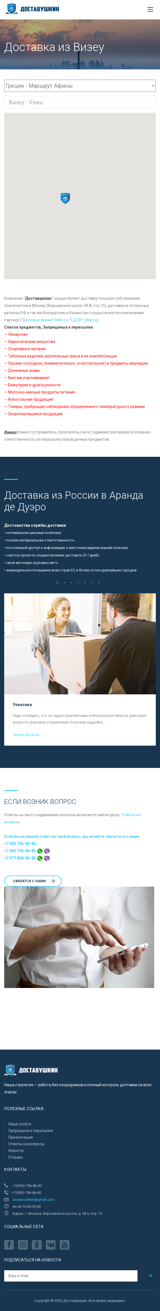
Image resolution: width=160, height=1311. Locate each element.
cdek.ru (90, 320)
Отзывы (15, 1157)
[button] (65, 198)
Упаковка (22, 704)
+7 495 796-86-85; (20, 843)
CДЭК (76, 320)
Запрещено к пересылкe (30, 1130)
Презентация (20, 1137)
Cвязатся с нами (34, 881)
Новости (16, 1150)
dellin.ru (61, 320)
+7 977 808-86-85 (27, 858)
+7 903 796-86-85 (27, 851)
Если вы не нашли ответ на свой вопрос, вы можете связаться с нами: (72, 836)
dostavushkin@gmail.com (33, 1199)
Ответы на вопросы (26, 1144)
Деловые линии (37, 320)
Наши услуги (19, 1124)
